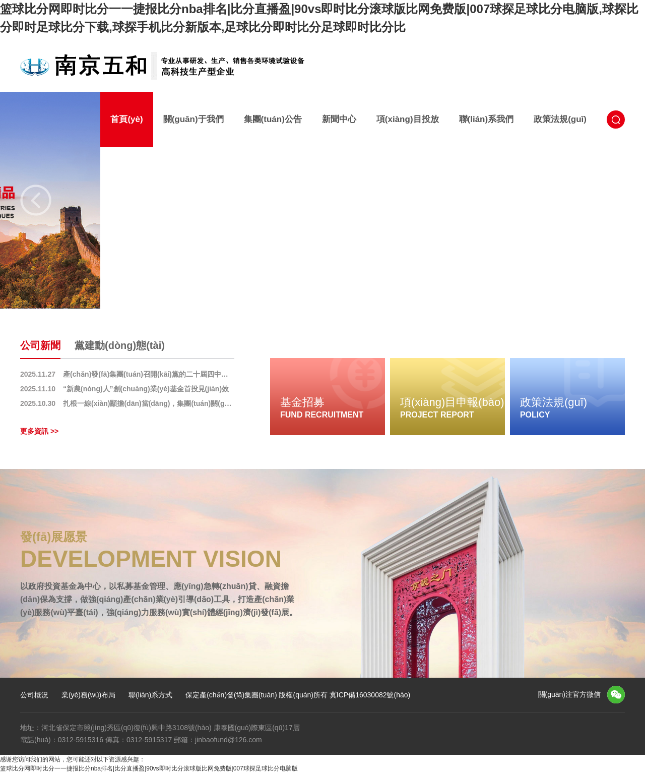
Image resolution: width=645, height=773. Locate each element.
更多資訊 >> (39, 431)
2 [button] (328, 289)
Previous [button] (35, 200)
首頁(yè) (126, 119)
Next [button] (609, 200)
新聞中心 (339, 119)
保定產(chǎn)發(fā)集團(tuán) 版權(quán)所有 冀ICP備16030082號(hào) (297, 695)
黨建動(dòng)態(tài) (120, 345)
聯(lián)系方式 (150, 695)
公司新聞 (40, 345)
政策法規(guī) (560, 119)
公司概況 (34, 695)
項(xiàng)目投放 (407, 119)
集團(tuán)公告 (273, 119)
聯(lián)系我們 (486, 119)
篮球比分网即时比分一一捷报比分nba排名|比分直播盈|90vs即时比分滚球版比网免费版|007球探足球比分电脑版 (149, 768)
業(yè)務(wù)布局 (88, 695)
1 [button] (311, 289)
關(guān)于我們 (193, 119)
